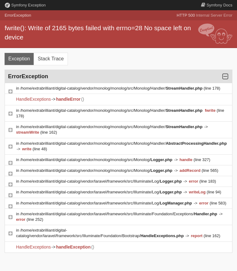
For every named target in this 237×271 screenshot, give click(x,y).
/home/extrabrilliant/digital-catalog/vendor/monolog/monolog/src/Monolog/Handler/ (112, 88)
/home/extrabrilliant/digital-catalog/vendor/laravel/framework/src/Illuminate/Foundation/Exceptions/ (119, 214)
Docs (216, 5)
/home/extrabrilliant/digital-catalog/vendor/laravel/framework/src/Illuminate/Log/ (101, 181)
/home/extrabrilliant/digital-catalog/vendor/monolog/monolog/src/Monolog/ (96, 159)
